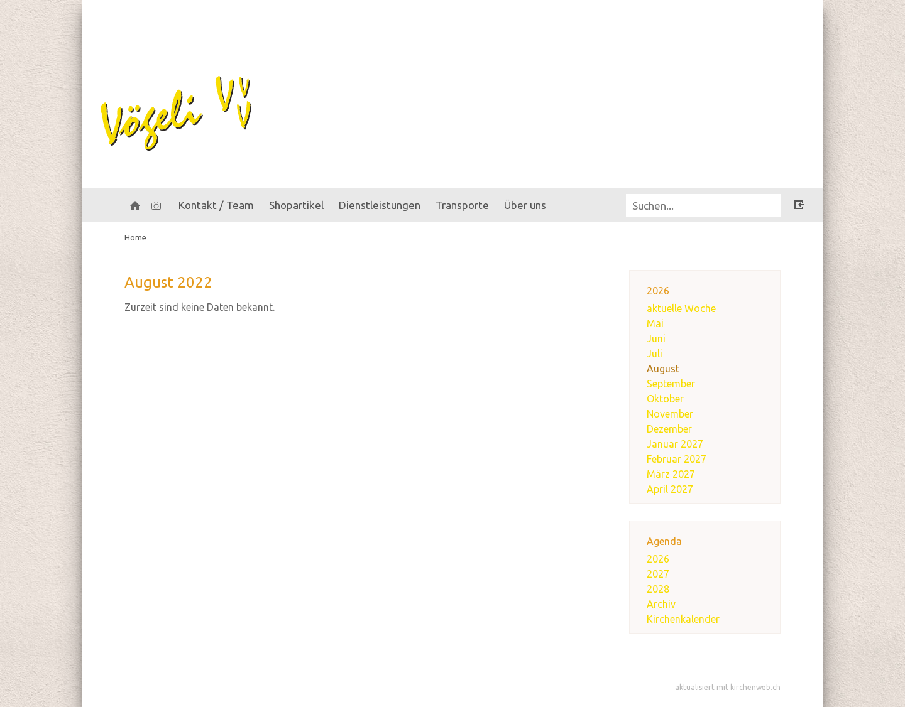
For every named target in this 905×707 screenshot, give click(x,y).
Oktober (665, 398)
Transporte (462, 205)
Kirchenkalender (683, 619)
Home (135, 237)
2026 (658, 558)
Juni (656, 338)
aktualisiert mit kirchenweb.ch (728, 687)
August (663, 368)
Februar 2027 (676, 459)
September (671, 383)
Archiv (661, 604)
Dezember (669, 428)
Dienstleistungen (379, 205)
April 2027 (670, 489)
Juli (654, 353)
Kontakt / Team (216, 205)
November (670, 413)
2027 (658, 574)
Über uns (525, 205)
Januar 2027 (675, 444)
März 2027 (671, 474)
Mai (655, 323)
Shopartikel (296, 205)
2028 (658, 589)
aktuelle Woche (681, 308)
